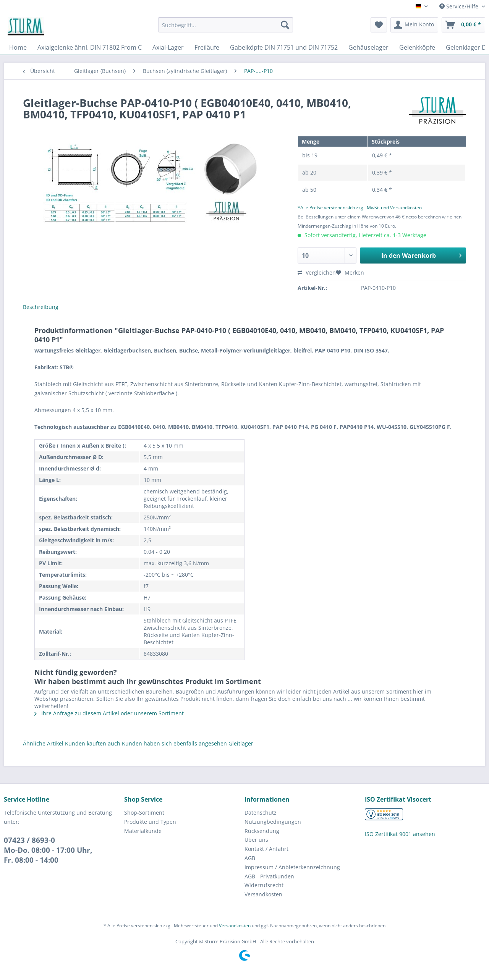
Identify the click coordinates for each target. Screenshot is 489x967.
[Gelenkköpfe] (417, 47)
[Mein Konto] (414, 24)
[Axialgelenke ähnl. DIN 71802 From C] (89, 47)
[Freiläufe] (207, 47)
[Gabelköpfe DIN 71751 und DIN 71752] (284, 47)
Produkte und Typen (150, 821)
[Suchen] (285, 24)
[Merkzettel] (379, 24)
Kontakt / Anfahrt (266, 848)
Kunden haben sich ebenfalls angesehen (174, 743)
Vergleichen (317, 272)
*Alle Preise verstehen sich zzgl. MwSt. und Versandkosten (360, 207)
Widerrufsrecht (263, 885)
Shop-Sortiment (144, 812)
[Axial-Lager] (168, 47)
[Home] (18, 47)
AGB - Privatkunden (269, 876)
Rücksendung (261, 830)
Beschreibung (40, 306)
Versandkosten (263, 894)
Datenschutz (260, 812)
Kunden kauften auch (92, 743)
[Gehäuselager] (368, 47)
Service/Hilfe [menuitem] (459, 6)
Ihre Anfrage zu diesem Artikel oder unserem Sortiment (109, 713)
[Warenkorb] (463, 24)
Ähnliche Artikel (43, 743)
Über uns (256, 839)
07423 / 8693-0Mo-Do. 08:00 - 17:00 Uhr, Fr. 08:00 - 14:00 (48, 850)
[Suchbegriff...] (225, 24)
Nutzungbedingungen (272, 821)
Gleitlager (240, 743)
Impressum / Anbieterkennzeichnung (292, 867)
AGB (249, 858)
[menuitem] (225, 28)
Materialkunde (143, 830)
